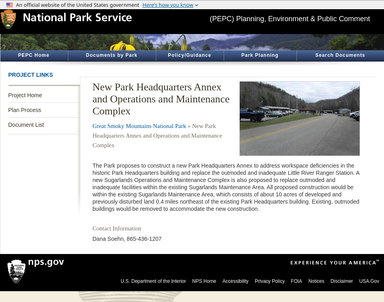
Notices (316, 281)
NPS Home (204, 281)
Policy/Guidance (189, 55)
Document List (26, 125)
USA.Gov (369, 281)
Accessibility (236, 281)
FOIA (296, 281)
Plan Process (24, 110)
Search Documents (340, 55)
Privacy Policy (270, 281)
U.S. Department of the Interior (153, 281)
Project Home (25, 95)
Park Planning (260, 55)
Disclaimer (341, 281)
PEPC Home (33, 55)
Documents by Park (111, 55)
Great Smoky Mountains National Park (139, 126)
